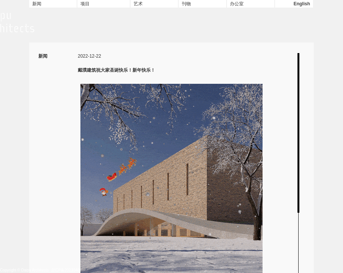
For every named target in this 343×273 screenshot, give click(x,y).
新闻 (36, 3)
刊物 (186, 3)
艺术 (138, 3)
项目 (85, 3)
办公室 (237, 3)
